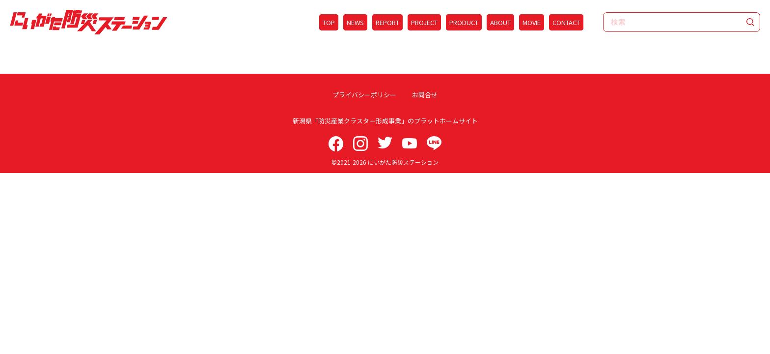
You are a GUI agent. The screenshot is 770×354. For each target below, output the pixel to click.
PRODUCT (463, 22)
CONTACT (566, 22)
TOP (329, 22)
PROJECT (424, 22)
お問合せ (422, 94)
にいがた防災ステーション (403, 162)
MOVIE (531, 22)
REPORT (387, 22)
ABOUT (500, 22)
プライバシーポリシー (367, 94)
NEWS (355, 22)
